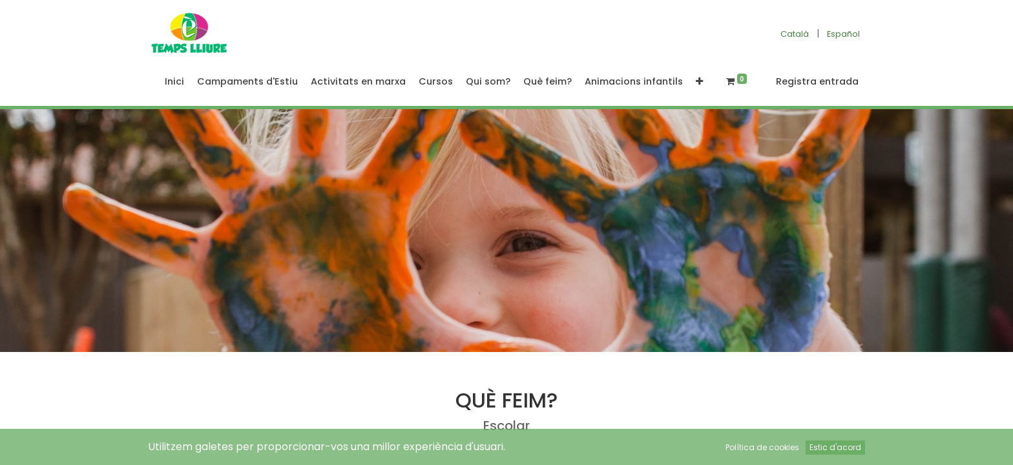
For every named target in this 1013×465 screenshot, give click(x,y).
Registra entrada (817, 81)
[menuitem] (174, 82)
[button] (699, 82)
